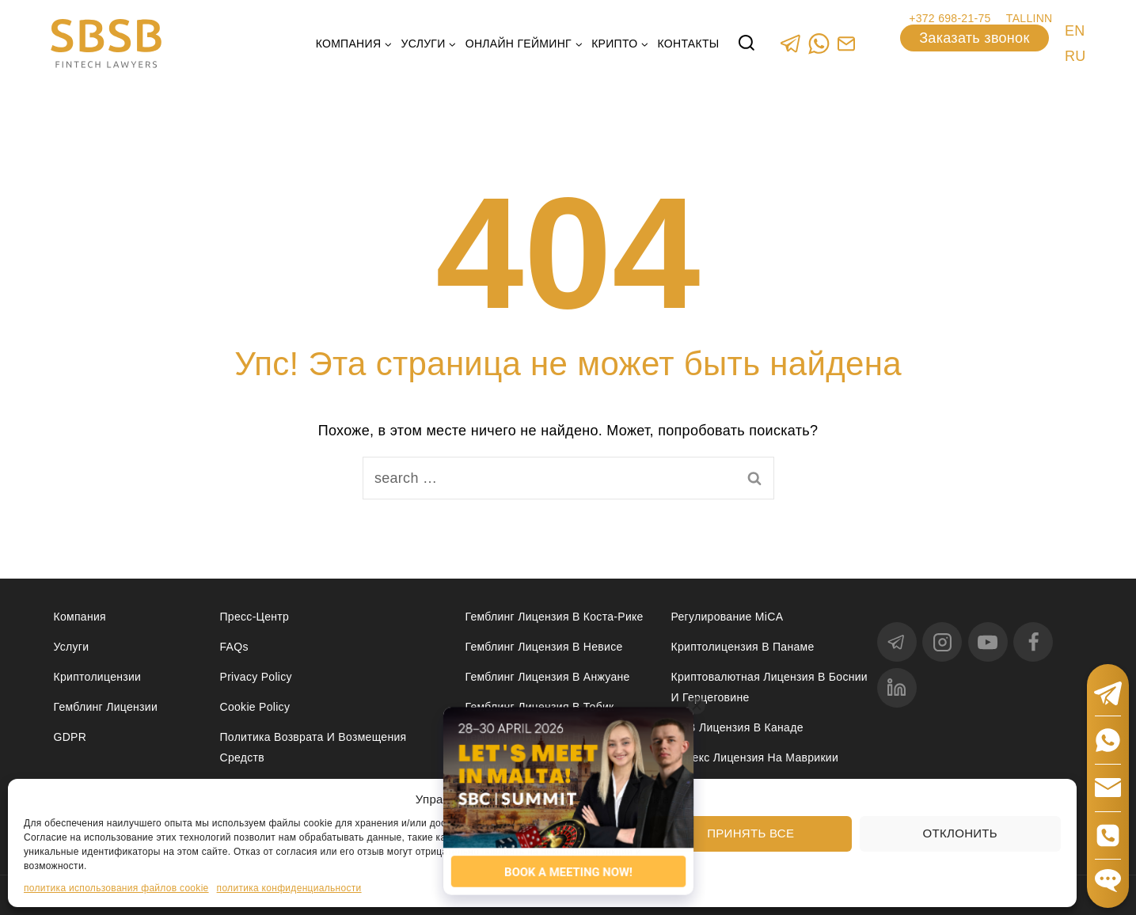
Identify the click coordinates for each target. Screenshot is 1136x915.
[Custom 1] (847, 43)
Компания (80, 616)
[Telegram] (791, 43)
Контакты (689, 43)
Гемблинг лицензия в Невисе (544, 646)
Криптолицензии (98, 676)
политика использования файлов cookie (116, 888)
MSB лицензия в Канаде (737, 727)
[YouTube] (988, 642)
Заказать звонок (974, 38)
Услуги (71, 646)
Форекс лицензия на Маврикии (755, 757)
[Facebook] (1033, 642)
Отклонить (960, 833)
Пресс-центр (255, 616)
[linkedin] (897, 688)
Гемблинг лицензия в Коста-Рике (554, 616)
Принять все (750, 833)
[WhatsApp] (819, 43)
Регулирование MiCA (727, 616)
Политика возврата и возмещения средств (313, 747)
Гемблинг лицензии (106, 706)
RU (1075, 56)
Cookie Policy (255, 706)
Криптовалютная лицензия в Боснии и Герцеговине (769, 686)
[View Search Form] (746, 43)
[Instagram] (942, 642)
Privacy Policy (256, 676)
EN (1075, 31)
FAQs (234, 646)
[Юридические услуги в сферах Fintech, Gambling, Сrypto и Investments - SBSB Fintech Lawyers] (106, 44)
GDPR (70, 737)
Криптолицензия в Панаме (743, 646)
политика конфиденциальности (289, 888)
